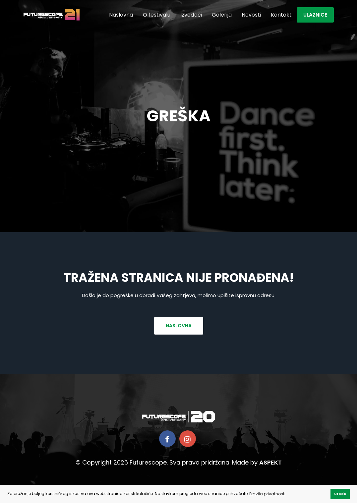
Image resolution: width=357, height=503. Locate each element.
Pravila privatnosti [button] (267, 494)
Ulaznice (315, 14)
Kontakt (281, 15)
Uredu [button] (340, 493)
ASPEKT (270, 462)
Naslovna (121, 15)
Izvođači (191, 15)
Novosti (251, 15)
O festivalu (156, 15)
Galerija (222, 15)
